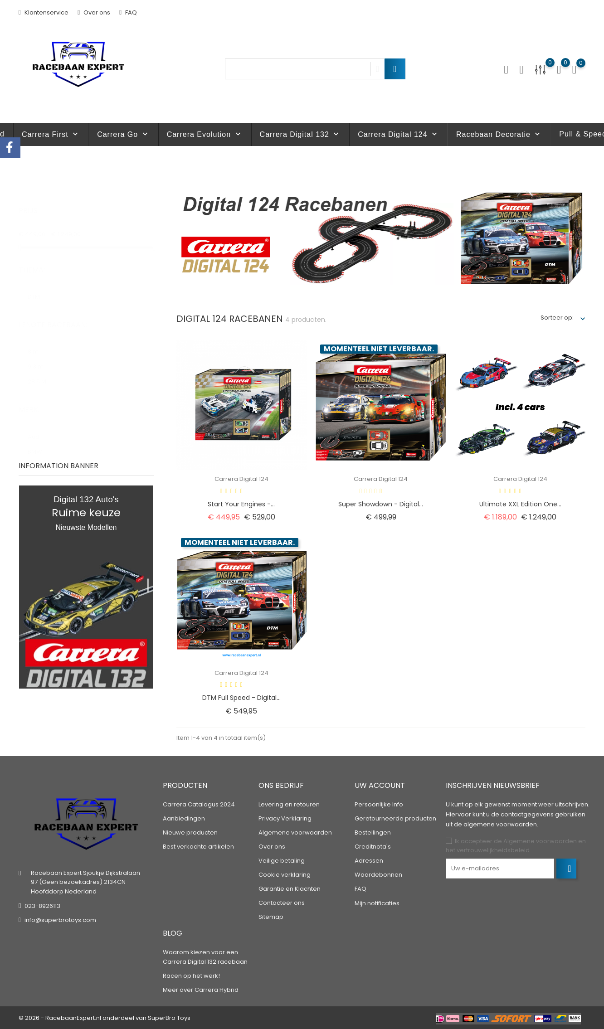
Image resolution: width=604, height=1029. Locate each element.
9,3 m (40, 357)
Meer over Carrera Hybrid (201, 989)
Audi (38, 427)
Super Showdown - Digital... (380, 504)
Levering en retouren (289, 804)
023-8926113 (42, 906)
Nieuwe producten (190, 832)
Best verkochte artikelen (198, 846)
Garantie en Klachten (289, 888)
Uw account (380, 785)
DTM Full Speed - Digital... (241, 697)
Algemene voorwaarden (295, 832)
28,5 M (41, 372)
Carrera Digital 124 (398, 134)
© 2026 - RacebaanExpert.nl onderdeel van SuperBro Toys (104, 1018)
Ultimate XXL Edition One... (520, 504)
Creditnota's (373, 846)
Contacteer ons (281, 902)
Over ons (94, 12)
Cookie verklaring (284, 874)
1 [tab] (148, 585)
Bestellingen (373, 832)
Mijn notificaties (377, 903)
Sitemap (270, 917)
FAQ (128, 12)
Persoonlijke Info (379, 804)
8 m (38, 342)
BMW (39, 442)
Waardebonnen (378, 874)
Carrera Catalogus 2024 (199, 804)
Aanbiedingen (184, 818)
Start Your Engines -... (241, 504)
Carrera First (51, 134)
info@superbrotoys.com (60, 920)
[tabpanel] (86, 587)
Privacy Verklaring (285, 818)
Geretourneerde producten (395, 818)
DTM (38, 287)
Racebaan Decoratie (499, 134)
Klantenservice (43, 12)
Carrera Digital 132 (300, 134)
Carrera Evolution (205, 134)
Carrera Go (123, 134)
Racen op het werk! (191, 975)
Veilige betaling (281, 860)
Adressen (369, 860)
